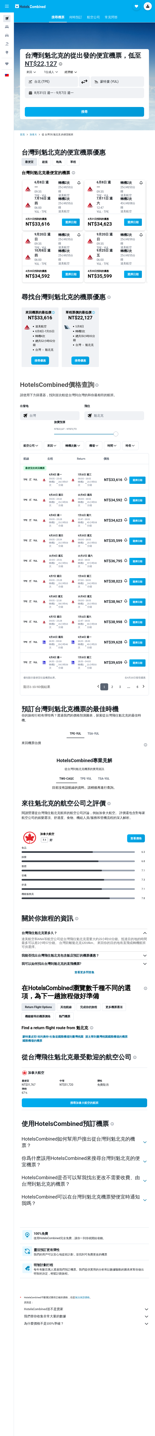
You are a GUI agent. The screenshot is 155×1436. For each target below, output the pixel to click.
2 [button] (112, 687)
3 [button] (120, 687)
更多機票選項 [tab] (114, 1007)
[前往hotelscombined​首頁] (30, 6)
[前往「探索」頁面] (7, 52)
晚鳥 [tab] (59, 161)
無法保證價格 (82, 1297)
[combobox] (31, 72)
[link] (40, 361)
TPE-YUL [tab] (75, 733)
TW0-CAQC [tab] (66, 778)
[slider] (116, 434)
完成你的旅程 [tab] (88, 1007)
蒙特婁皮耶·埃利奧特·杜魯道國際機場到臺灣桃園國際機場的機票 (52, 1038)
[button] (6, 6)
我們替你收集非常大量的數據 (86, 1316)
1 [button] (104, 687)
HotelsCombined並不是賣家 (86, 1309)
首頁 (22, 134)
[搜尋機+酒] (7, 44)
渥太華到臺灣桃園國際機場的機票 (106, 1036)
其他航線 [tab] (66, 1007)
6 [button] (137, 687)
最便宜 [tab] (29, 161)
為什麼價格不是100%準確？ (86, 1323)
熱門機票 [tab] (64, 1016)
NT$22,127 (41, 63)
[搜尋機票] (7, 18)
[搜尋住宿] (7, 27)
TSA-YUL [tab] (93, 733)
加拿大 (33, 134)
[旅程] (7, 64)
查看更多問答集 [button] (84, 972)
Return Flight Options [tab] (38, 1007)
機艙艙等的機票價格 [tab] (37, 1016)
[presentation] (60, 64)
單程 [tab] (73, 161)
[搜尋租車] (7, 35)
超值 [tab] (45, 161)
